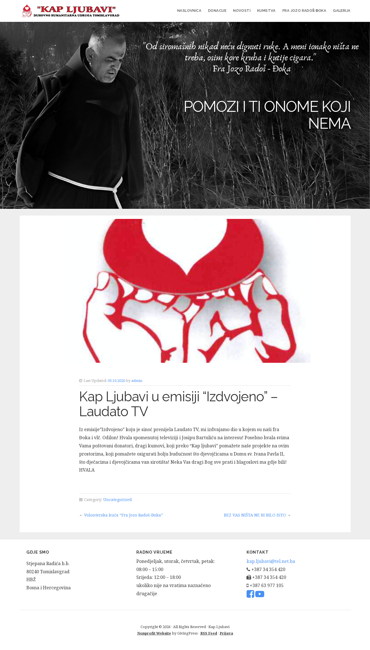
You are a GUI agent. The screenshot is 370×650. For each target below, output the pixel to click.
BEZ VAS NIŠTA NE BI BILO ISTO (255, 515)
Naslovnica (189, 10)
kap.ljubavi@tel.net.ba (271, 561)
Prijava (226, 633)
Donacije (217, 10)
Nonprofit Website (154, 633)
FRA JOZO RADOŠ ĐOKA (304, 10)
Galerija (341, 10)
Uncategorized (117, 499)
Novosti (242, 10)
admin (136, 380)
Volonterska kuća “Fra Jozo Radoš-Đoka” (123, 515)
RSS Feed (208, 633)
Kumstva (266, 10)
